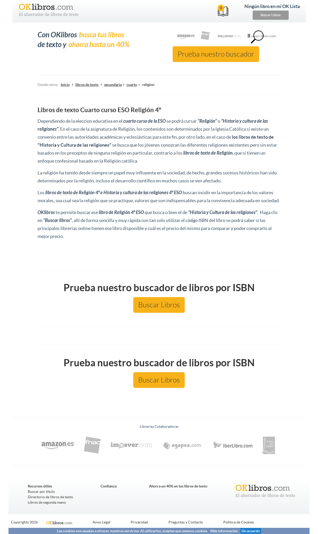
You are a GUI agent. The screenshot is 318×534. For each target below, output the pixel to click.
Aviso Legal (101, 522)
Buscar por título (41, 492)
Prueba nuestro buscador (216, 54)
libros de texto (87, 85)
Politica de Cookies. (239, 522)
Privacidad (139, 522)
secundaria (113, 85)
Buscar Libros (271, 15)
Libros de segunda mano (47, 502)
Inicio (65, 85)
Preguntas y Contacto (186, 522)
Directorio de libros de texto (50, 497)
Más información (224, 531)
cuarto (132, 85)
